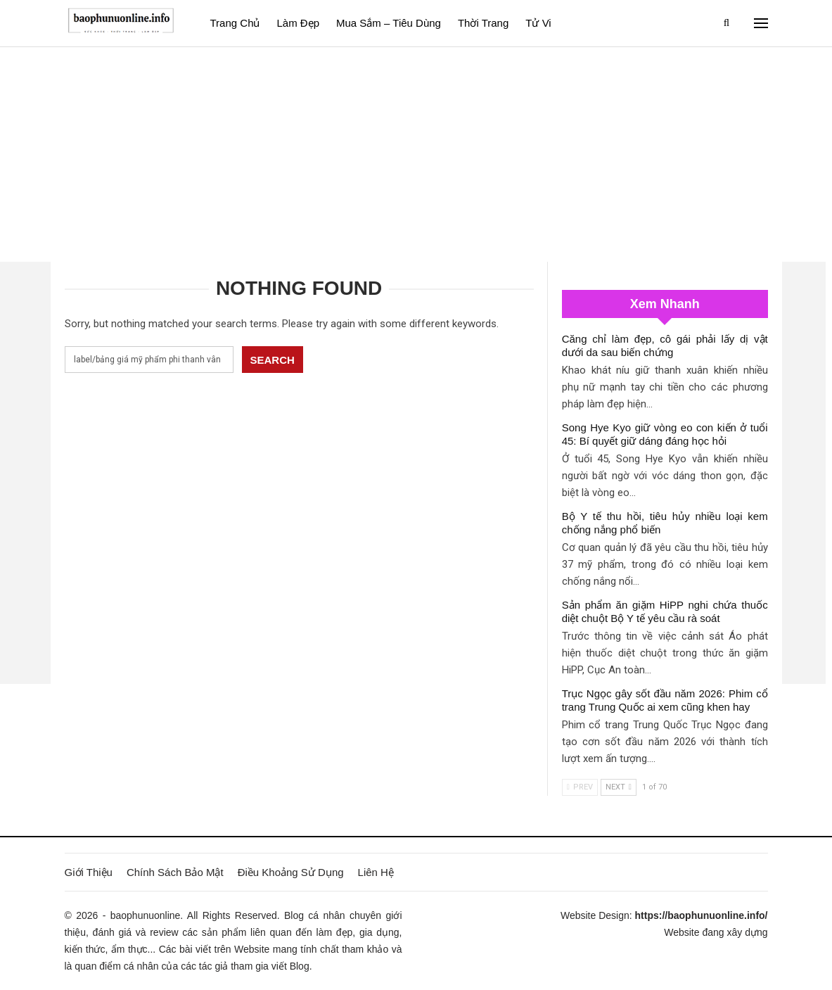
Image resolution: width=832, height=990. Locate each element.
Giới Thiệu (89, 872)
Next (619, 787)
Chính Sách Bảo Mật (175, 872)
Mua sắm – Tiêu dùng (388, 23)
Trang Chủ (235, 23)
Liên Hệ (376, 872)
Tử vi (538, 23)
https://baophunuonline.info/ (701, 915)
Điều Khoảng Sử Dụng (291, 872)
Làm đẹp (297, 23)
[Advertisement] (416, 152)
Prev (580, 787)
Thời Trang (483, 23)
